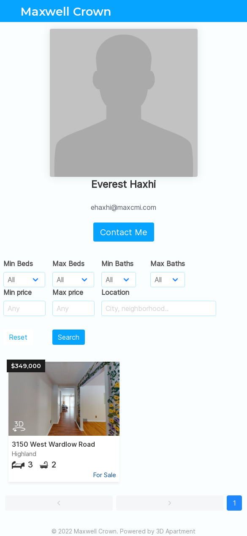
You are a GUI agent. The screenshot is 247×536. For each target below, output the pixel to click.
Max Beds (68, 263)
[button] (59, 503)
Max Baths (167, 263)
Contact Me (123, 232)
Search (68, 337)
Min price (17, 292)
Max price (67, 292)
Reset (18, 337)
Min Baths (117, 263)
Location (115, 292)
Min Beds (18, 263)
